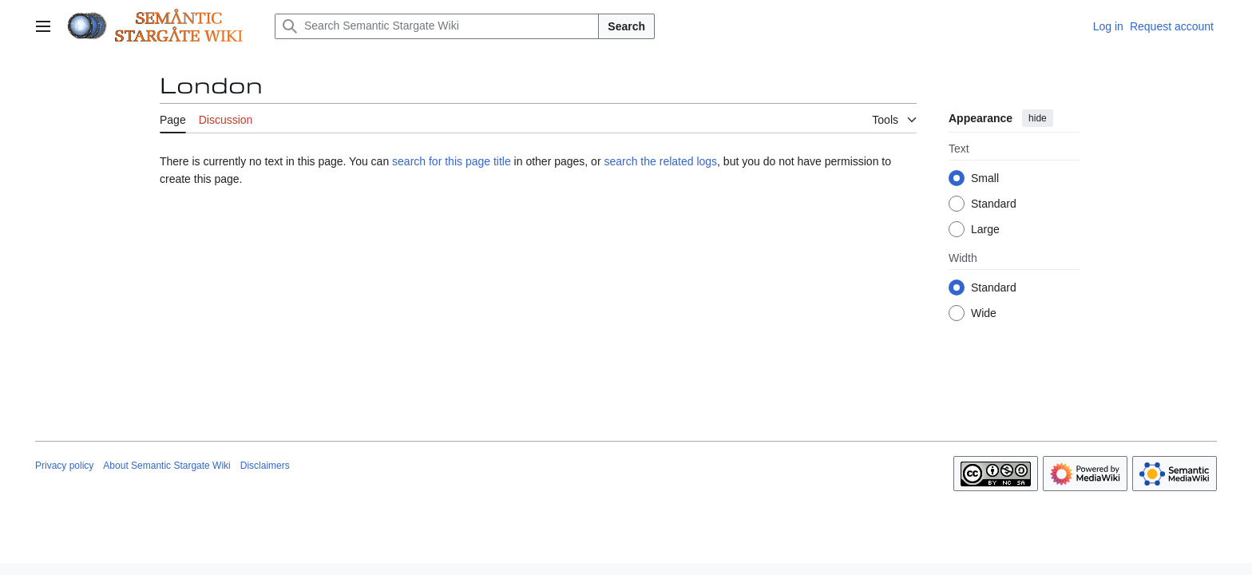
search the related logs (660, 161)
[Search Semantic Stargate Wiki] (437, 26)
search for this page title (451, 161)
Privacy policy (64, 465)
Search (626, 26)
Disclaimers (265, 465)
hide (1037, 118)
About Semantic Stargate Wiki (166, 465)
